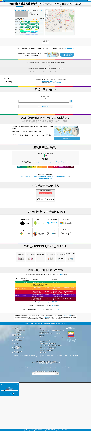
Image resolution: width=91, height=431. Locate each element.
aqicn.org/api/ (58, 82)
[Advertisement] (45, 190)
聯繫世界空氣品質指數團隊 (19, 382)
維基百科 (53, 357)
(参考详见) (45, 341)
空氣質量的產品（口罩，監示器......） (21, 401)
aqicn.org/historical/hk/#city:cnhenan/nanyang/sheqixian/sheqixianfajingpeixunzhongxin (45, 176)
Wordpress (52, 249)
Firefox (38, 249)
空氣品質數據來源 (17, 397)
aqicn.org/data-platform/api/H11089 (51, 81)
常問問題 (15, 395)
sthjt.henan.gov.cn (69, 48)
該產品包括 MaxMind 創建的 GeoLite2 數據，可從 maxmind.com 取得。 (50, 386)
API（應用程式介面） (18, 402)
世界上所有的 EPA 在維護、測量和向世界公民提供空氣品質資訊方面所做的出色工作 (51, 383)
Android (38, 239)
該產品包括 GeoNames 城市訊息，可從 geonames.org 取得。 (51, 389)
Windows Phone (52, 239)
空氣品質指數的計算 (18, 398)
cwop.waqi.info (54, 393)
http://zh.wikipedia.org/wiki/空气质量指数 (48, 353)
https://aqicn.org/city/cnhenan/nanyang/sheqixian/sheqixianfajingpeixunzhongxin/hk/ (45, 71)
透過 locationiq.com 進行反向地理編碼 (48, 398)
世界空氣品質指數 (67, 367)
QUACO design (43, 403)
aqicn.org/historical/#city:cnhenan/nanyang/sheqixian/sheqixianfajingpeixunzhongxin (50, 161)
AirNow (61, 326)
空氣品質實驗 (16, 390)
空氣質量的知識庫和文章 (19, 389)
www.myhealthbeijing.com (60, 361)
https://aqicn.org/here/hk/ (45, 65)
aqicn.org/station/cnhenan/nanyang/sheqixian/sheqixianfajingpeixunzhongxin (49, 162)
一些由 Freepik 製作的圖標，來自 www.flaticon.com (51, 396)
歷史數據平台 (16, 403)
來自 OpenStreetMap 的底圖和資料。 (47, 400)
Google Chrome (25, 249)
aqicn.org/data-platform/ (45, 178)
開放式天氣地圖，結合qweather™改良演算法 (49, 391)
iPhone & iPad (25, 239)
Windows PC (66, 239)
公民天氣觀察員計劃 (44, 393)
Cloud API (66, 249)
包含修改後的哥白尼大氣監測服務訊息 (48, 394)
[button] (59, 22)
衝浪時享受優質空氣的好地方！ (46, 402)
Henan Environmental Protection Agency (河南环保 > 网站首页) (46, 414)
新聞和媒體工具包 (17, 383)
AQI (22, 10)
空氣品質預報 (16, 400)
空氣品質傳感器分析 (18, 391)
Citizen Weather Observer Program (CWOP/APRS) (46, 412)
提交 (57, 425)
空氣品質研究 (16, 386)
